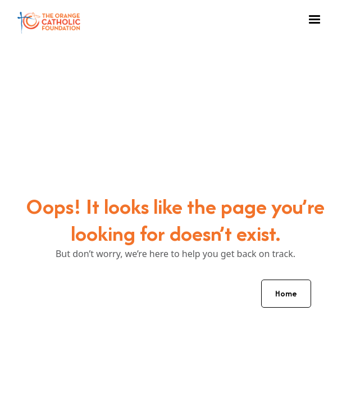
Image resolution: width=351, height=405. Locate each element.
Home (286, 293)
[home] (48, 20)
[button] (314, 20)
